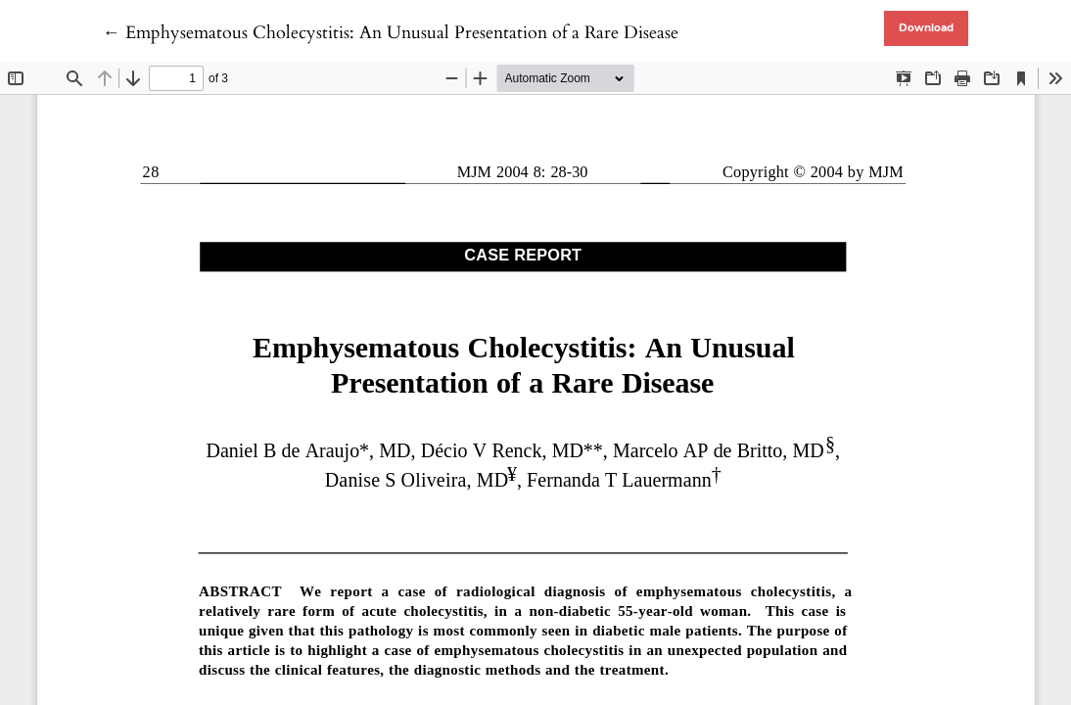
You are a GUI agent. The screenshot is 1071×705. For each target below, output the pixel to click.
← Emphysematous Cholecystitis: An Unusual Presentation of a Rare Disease (390, 33)
